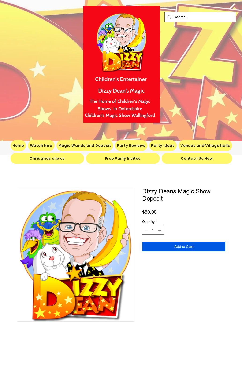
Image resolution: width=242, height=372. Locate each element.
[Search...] (200, 17)
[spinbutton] (153, 230)
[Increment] (160, 230)
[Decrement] (146, 230)
